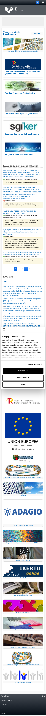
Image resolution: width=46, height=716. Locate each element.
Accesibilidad (5, 696)
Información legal (6, 700)
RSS (6, 281)
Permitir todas (23, 371)
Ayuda (3, 713)
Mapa (3, 709)
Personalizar (23, 378)
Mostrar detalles (34, 364)
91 (30, 269)
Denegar (23, 384)
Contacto (4, 704)
